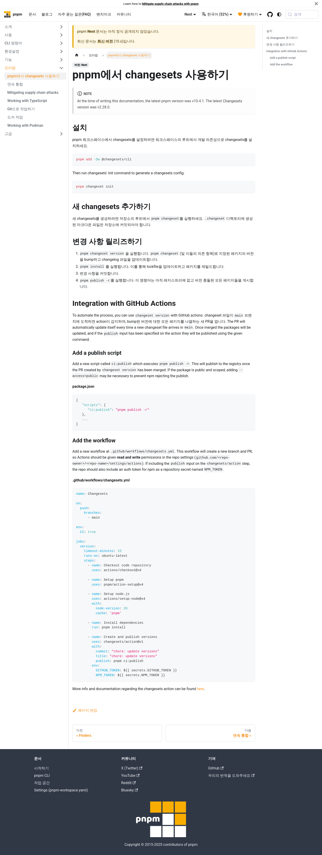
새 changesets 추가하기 (282, 38)
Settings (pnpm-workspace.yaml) (61, 790)
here (200, 689)
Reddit (128, 783)
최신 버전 (105, 41)
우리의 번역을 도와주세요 (231, 775)
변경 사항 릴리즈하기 (280, 44)
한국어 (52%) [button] (215, 14)
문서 (32, 14)
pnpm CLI (42, 775)
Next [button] (188, 14)
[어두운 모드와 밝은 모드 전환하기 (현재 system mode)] (279, 14)
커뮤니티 (124, 14)
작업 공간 (42, 783)
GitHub (216, 768)
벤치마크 (103, 14)
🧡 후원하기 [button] (248, 14)
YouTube (130, 775)
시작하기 (41, 768)
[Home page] (76, 55)
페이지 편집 (84, 710)
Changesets (232, 101)
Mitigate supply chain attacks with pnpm (170, 3)
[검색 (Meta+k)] (302, 14)
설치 (269, 31)
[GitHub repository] (270, 14)
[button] (34, 26)
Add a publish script (283, 57)
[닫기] (316, 3)
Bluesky (129, 790)
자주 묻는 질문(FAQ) (74, 14)
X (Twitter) (131, 768)
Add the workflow (281, 64)
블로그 (46, 14)
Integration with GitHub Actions (286, 51)
